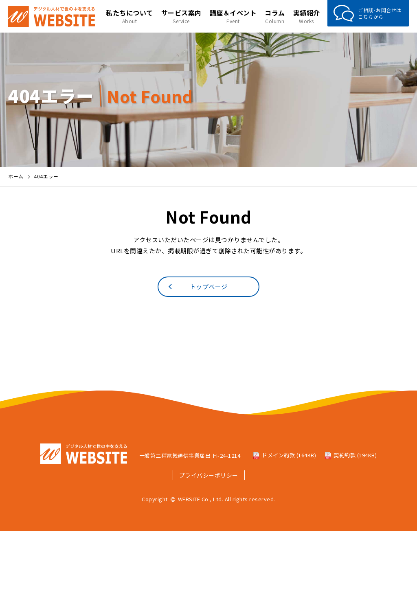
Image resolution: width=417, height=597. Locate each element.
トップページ (197, 286)
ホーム (20, 176)
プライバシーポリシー (208, 475)
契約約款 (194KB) (350, 455)
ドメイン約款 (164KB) (284, 455)
